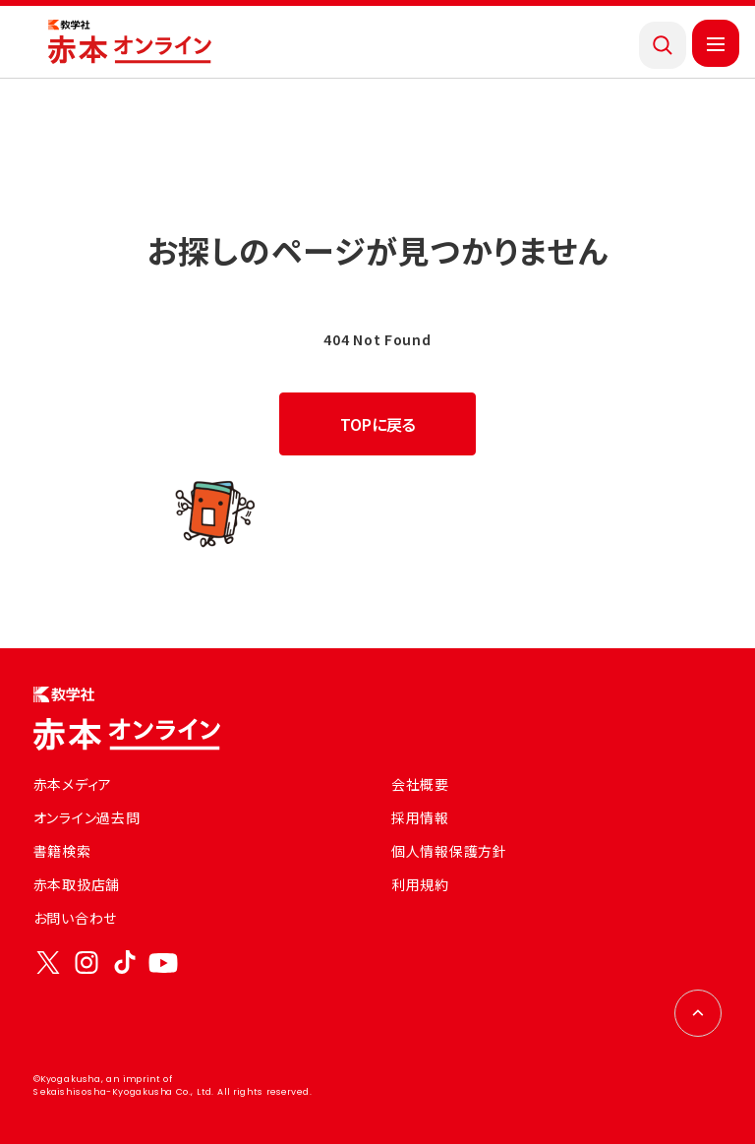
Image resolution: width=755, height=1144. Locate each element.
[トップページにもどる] (129, 42)
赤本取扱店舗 (76, 884)
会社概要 (420, 784)
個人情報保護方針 (449, 851)
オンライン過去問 (87, 817)
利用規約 (420, 884)
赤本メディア (72, 784)
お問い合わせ (75, 918)
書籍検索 (62, 851)
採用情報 (420, 817)
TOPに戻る (378, 424)
